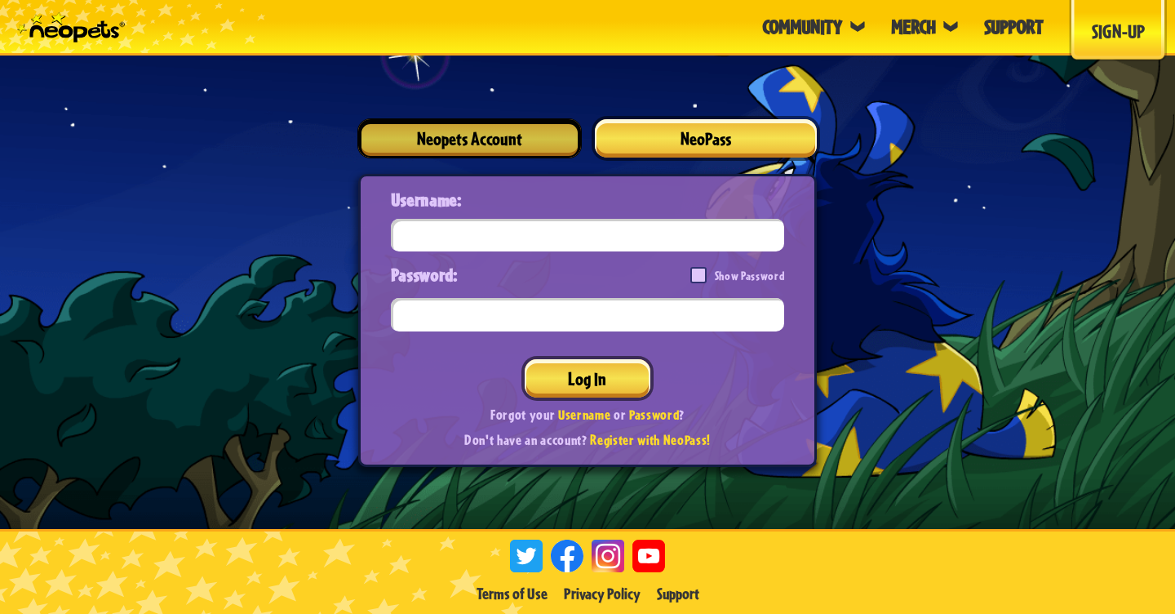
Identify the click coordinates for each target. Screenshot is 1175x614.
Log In (587, 378)
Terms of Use (512, 593)
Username (584, 414)
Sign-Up (1118, 31)
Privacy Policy (602, 593)
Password (654, 414)
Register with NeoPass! (650, 439)
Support (678, 593)
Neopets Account (469, 138)
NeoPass (706, 138)
